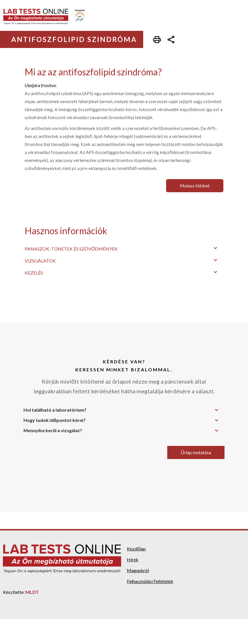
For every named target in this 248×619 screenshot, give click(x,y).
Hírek (132, 559)
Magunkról (138, 570)
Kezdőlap (136, 548)
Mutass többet (195, 185)
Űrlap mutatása (196, 452)
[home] (48, 16)
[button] (124, 248)
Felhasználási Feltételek (150, 581)
